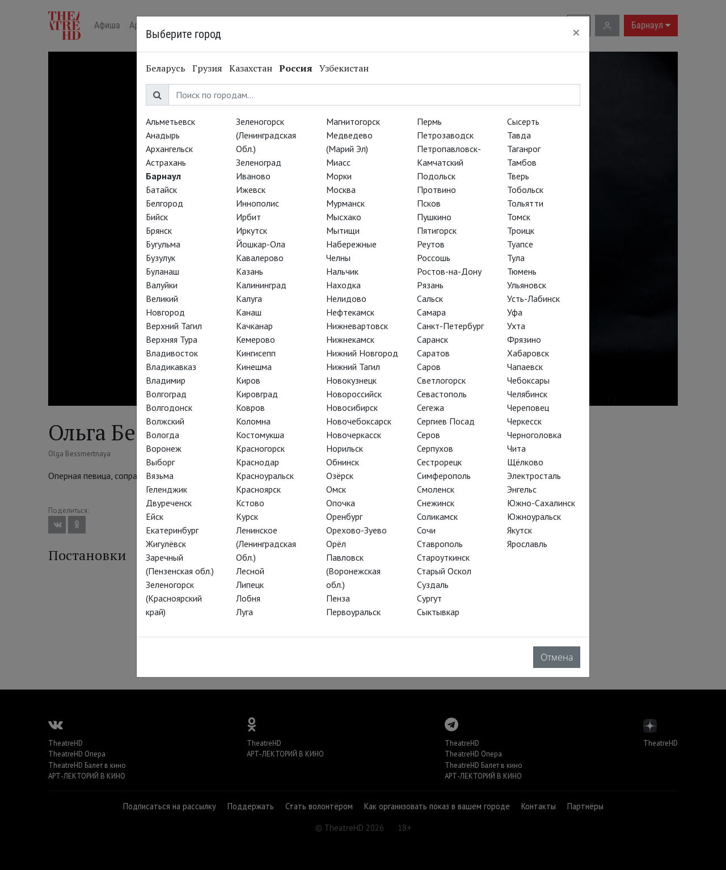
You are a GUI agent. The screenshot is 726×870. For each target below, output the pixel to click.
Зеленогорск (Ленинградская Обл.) (266, 135)
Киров (248, 380)
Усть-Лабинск (533, 298)
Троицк (520, 230)
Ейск (154, 516)
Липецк (250, 584)
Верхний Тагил (174, 325)
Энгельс (522, 489)
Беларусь (165, 68)
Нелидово (346, 298)
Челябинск (527, 394)
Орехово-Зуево (356, 530)
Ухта (516, 325)
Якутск (519, 530)
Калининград (261, 285)
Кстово (250, 502)
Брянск (159, 230)
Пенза (338, 598)
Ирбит (248, 216)
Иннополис (257, 203)
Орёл (336, 543)
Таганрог (524, 148)
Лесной (250, 571)
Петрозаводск (445, 135)
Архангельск (169, 148)
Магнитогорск (353, 121)
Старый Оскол (444, 571)
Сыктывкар (438, 611)
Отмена (557, 657)
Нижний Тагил (353, 366)
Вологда (162, 434)
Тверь (518, 176)
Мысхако (343, 216)
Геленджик (166, 489)
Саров (429, 366)
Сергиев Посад (446, 421)
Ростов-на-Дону (449, 271)
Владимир (165, 380)
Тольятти (525, 203)
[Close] (576, 32)
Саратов (433, 353)
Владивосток (172, 353)
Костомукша (260, 434)
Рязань (430, 285)
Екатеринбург (172, 530)
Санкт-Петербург (450, 325)
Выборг (160, 462)
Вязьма (160, 475)
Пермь (429, 121)
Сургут (429, 598)
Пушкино (434, 216)
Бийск (157, 216)
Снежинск (435, 502)
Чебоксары (528, 380)
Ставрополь (440, 543)
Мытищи (343, 230)
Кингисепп (256, 353)
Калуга (249, 298)
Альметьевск (170, 121)
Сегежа (430, 407)
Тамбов (522, 162)
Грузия (207, 68)
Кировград (257, 394)
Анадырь (163, 135)
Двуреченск (169, 502)
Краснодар (257, 462)
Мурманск (345, 203)
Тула (516, 257)
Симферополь (444, 475)
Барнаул (163, 176)
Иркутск (251, 230)
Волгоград (166, 394)
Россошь (433, 257)
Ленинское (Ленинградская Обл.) (266, 543)
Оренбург (344, 516)
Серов (428, 434)
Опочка (340, 502)
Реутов (431, 244)
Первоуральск (353, 611)
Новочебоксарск (358, 421)
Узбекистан (344, 68)
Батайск (161, 189)
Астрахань (166, 162)
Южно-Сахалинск (541, 502)
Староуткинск (443, 557)
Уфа (514, 312)
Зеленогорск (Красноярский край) (174, 598)
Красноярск (258, 489)
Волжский (165, 421)
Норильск (344, 448)
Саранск (432, 339)
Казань (249, 271)
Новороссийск (354, 394)
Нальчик (342, 271)
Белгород (164, 203)
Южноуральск (534, 516)
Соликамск (437, 516)
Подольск (436, 176)
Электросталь (534, 475)
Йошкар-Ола (260, 244)
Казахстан (250, 68)
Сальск (430, 298)
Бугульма (163, 244)
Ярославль (527, 543)
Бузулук (160, 257)
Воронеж (164, 448)
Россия (296, 68)
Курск (247, 516)
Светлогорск (441, 380)
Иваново (253, 176)
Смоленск (435, 489)
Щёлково (525, 462)
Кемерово (255, 339)
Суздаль (433, 584)
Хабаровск (528, 353)
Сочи (426, 530)
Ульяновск (526, 285)
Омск (336, 489)
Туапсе (520, 244)
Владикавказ (171, 366)
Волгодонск (169, 407)
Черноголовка (534, 434)
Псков (429, 203)
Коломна (253, 421)
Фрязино (524, 339)
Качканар (254, 325)
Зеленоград (258, 162)
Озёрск (339, 475)
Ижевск (250, 189)
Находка (343, 285)
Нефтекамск (350, 312)
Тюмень (522, 271)
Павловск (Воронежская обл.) (353, 571)
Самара (431, 312)
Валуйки (162, 285)
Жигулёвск (166, 543)
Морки (339, 176)
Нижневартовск (357, 325)
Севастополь (442, 394)
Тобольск (525, 189)
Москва (341, 189)
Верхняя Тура (171, 339)
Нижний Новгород (362, 353)
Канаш (248, 312)
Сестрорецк (439, 462)
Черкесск (524, 421)
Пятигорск (437, 230)
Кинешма (254, 366)
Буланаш (162, 271)
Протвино (436, 189)
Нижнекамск (350, 339)
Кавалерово (260, 257)
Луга (244, 611)
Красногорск (260, 448)
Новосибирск (352, 407)
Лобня (248, 598)
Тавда (519, 135)
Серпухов (435, 448)
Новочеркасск (353, 434)
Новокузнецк (351, 380)
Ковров (250, 407)
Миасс (338, 162)
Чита (516, 448)
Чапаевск (525, 366)
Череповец (528, 407)
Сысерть (523, 121)
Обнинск (342, 462)
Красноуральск (265, 475)
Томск (518, 216)
